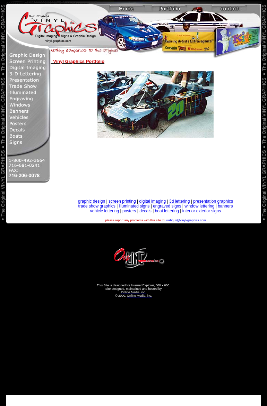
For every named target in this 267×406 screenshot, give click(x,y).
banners (225, 206)
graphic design (91, 201)
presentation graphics (213, 201)
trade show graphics (96, 206)
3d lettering (179, 201)
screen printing (122, 201)
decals (145, 211)
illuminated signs (134, 206)
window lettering (199, 206)
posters (129, 211)
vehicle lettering (104, 211)
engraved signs (167, 206)
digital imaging (152, 201)
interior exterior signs (201, 211)
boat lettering (167, 211)
